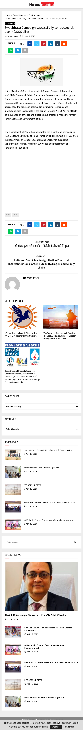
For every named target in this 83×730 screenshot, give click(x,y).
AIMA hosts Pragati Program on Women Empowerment (49, 520)
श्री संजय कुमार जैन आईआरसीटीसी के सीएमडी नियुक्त (41, 246)
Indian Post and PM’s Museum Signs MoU (42, 468)
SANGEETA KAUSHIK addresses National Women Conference (48, 629)
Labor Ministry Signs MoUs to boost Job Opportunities (48, 450)
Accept (55, 727)
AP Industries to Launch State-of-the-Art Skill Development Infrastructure (21, 334)
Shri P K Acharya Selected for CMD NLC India (36, 615)
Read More (69, 727)
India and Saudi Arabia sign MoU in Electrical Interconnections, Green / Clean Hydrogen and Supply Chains (41, 264)
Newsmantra (12, 36)
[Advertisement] (41, 179)
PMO (15, 215)
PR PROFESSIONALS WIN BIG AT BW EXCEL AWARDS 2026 (49, 502)
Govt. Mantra (10, 23)
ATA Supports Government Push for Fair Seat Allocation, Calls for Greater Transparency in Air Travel (59, 335)
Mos (8, 215)
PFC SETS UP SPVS (32, 485)
